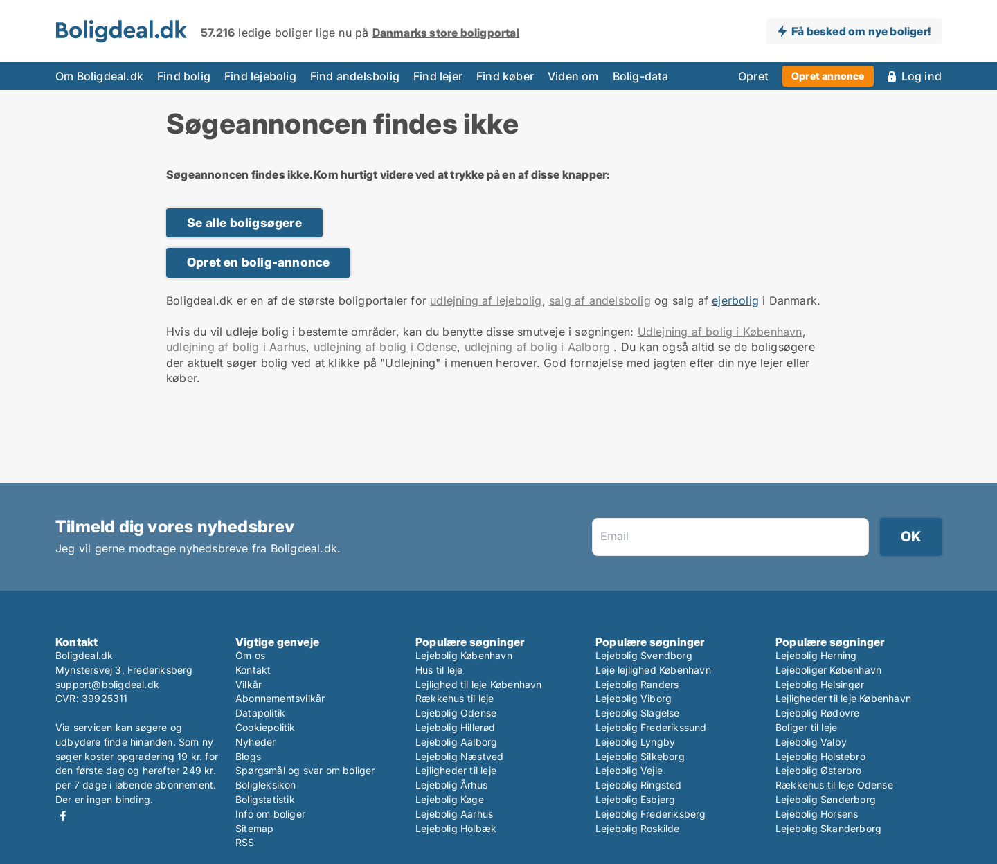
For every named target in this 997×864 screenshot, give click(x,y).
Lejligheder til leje (455, 770)
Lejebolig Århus (451, 785)
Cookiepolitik (265, 727)
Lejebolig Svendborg (643, 655)
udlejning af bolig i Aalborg (538, 347)
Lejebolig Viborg (633, 698)
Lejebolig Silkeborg (640, 756)
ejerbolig (735, 300)
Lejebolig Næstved (459, 756)
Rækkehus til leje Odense (834, 785)
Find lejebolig (260, 76)
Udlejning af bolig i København (720, 332)
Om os (250, 655)
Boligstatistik (265, 799)
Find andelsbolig (354, 76)
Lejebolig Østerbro (818, 770)
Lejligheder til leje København (843, 698)
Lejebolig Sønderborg (825, 799)
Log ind (921, 76)
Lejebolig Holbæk (455, 828)
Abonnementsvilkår (280, 698)
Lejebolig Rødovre (817, 713)
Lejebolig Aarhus (454, 814)
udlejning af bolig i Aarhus (236, 347)
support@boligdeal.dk (107, 684)
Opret (753, 76)
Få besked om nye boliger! (861, 31)
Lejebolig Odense (455, 713)
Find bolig (183, 76)
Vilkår (248, 684)
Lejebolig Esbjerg (635, 799)
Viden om (573, 76)
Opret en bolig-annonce (258, 262)
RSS (245, 842)
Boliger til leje (806, 727)
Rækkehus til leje (454, 698)
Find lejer (437, 76)
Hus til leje (438, 670)
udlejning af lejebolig (485, 300)
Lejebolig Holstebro (820, 756)
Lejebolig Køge (449, 799)
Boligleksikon (265, 785)
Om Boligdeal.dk (99, 76)
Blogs (248, 756)
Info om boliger (270, 814)
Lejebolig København (463, 655)
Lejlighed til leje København (478, 684)
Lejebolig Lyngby (635, 742)
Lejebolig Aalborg (456, 742)
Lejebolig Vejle (629, 770)
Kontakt (253, 670)
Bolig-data (641, 76)
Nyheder (255, 742)
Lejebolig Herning (815, 655)
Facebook (63, 816)
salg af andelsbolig (600, 300)
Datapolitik (260, 713)
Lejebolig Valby (811, 742)
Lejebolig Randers (637, 684)
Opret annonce (828, 76)
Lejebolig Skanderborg (828, 828)
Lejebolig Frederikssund (651, 727)
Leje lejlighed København (653, 670)
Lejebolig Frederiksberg (650, 814)
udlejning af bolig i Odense (385, 347)
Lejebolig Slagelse (637, 713)
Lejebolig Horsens (816, 814)
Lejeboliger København (828, 670)
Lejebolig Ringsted (638, 785)
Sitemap (254, 828)
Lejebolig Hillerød (455, 727)
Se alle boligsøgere (244, 222)
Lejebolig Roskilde (637, 828)
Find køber (505, 76)
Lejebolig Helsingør (819, 684)
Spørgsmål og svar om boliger (305, 770)
